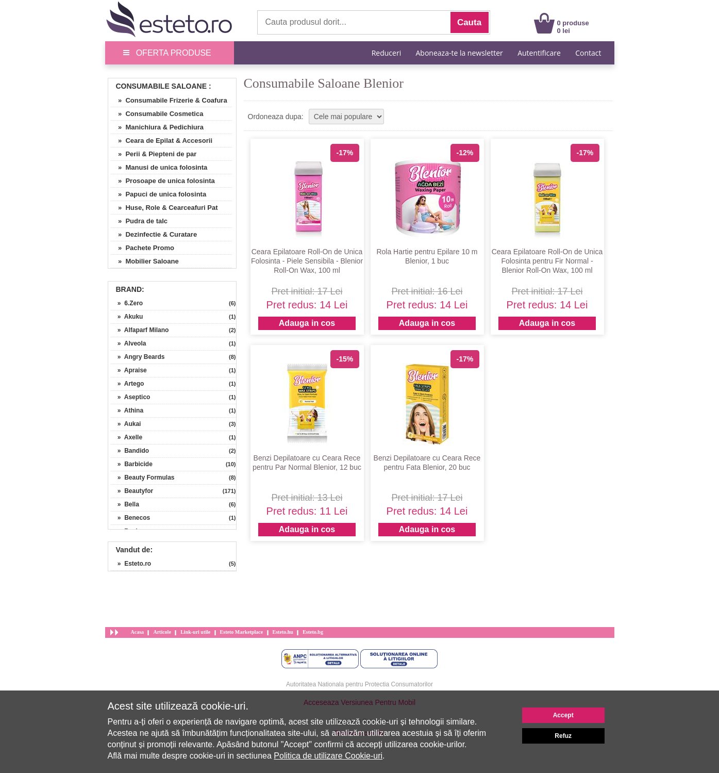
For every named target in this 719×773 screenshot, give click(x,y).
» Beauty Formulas (143, 477)
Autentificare (539, 53)
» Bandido (130, 450)
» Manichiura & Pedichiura (157, 127)
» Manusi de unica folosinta (159, 167)
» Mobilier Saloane (145, 261)
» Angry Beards (138, 356)
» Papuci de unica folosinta (159, 194)
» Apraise (129, 370)
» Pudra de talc (139, 221)
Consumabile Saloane (161, 86)
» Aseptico (131, 397)
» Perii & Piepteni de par (154, 154)
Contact (588, 53)
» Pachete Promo (143, 248)
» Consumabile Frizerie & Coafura (169, 100)
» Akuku (127, 316)
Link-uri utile (195, 632)
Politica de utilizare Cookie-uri (328, 755)
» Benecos (131, 517)
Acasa (137, 632)
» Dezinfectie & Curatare (154, 234)
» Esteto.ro (131, 563)
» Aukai (126, 423)
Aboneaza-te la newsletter (459, 53)
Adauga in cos (307, 323)
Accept (563, 715)
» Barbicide (132, 464)
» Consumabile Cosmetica (157, 114)
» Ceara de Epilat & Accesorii (162, 140)
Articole (162, 632)
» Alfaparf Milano (140, 330)
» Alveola (128, 343)
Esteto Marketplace (241, 632)
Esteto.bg (313, 632)
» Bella (125, 504)
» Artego (127, 383)
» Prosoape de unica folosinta (163, 181)
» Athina (127, 410)
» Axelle (127, 437)
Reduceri (386, 53)
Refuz (563, 735)
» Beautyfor (132, 491)
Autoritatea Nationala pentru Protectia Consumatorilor (359, 684)
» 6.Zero (127, 303)
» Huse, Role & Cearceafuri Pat (164, 207)
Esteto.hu (283, 632)
